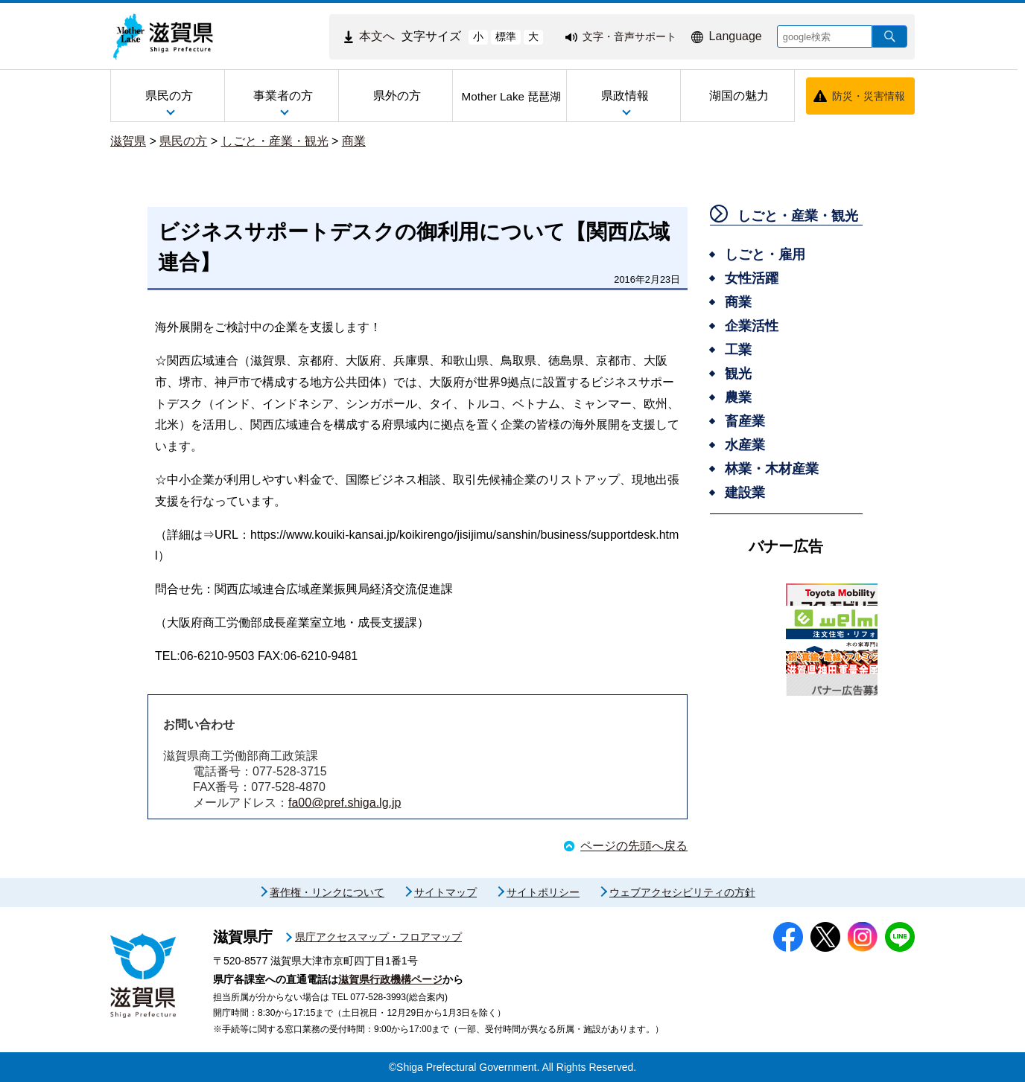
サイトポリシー (543, 892)
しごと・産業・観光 (275, 141)
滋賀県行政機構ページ (390, 979)
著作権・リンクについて (327, 892)
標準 (505, 36)
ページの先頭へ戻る (634, 845)
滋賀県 (128, 141)
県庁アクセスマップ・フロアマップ (378, 937)
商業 (354, 141)
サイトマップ (445, 892)
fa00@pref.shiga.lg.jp (344, 802)
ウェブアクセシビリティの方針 (682, 892)
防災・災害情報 (868, 96)
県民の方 (183, 141)
